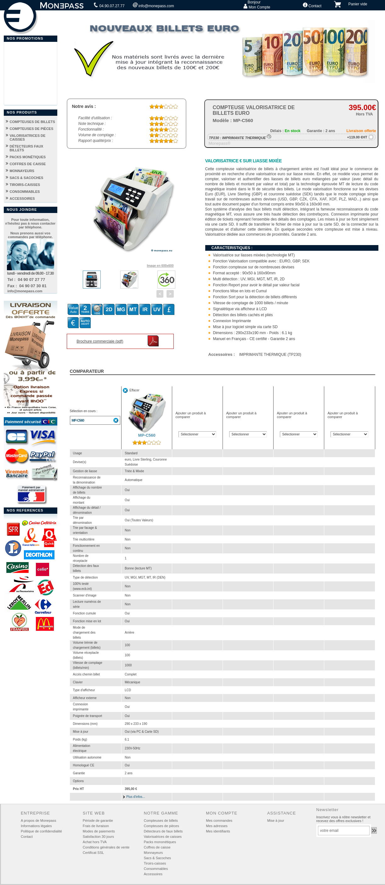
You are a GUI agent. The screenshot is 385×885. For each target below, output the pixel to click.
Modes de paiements (99, 831)
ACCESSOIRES (22, 198)
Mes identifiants (218, 831)
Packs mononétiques (160, 842)
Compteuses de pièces (161, 826)
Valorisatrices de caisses (163, 836)
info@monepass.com (153, 5)
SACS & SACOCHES (26, 178)
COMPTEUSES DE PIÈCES (32, 129)
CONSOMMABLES (25, 191)
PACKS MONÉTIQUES (28, 157)
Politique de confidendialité (41, 831)
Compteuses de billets (161, 820)
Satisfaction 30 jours (98, 836)
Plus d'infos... (135, 796)
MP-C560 (78, 420)
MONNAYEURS (22, 171)
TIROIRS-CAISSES (25, 185)
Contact (312, 5)
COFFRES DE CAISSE (28, 164)
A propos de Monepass (38, 820)
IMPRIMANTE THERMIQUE (247, 138)
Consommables (156, 869)
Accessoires (153, 874)
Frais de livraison (96, 826)
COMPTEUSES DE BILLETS (32, 122)
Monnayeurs (153, 852)
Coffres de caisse (157, 847)
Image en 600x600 (160, 265)
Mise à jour (275, 820)
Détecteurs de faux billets (163, 831)
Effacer (134, 390)
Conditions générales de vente (106, 847)
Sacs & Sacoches (157, 858)
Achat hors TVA (95, 842)
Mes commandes (219, 820)
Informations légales (36, 826)
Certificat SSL (93, 852)
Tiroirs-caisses (155, 863)
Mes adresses (216, 826)
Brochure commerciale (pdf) (99, 341)
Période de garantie (98, 820)
